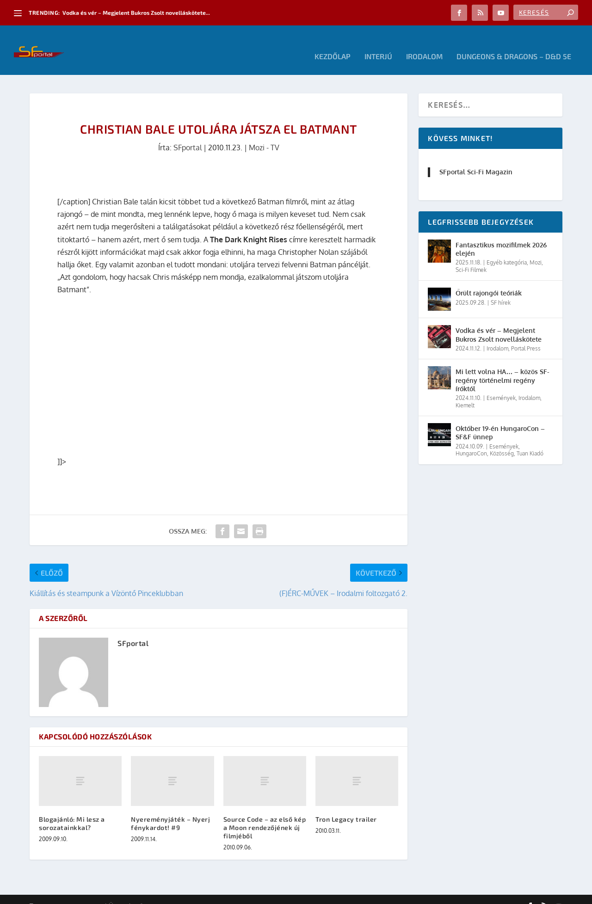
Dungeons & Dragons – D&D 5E (513, 44)
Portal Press (526, 335)
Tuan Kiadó (530, 440)
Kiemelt (465, 392)
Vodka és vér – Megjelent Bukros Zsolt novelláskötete (499, 322)
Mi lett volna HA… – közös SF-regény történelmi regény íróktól (502, 367)
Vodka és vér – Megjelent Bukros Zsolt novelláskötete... (136, 12)
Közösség (502, 440)
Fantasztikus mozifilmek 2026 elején (501, 236)
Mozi (536, 249)
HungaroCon (471, 440)
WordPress (161, 893)
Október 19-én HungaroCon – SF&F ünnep (500, 420)
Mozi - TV (264, 135)
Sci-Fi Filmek (471, 257)
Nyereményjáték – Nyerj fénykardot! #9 (170, 810)
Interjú (378, 44)
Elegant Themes (80, 893)
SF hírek (501, 290)
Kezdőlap (332, 44)
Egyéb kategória (507, 249)
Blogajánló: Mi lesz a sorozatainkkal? (72, 810)
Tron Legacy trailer (346, 806)
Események (501, 385)
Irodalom (424, 44)
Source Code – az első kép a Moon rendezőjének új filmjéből (264, 814)
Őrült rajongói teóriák (489, 280)
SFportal (187, 135)
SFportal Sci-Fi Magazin (475, 159)
